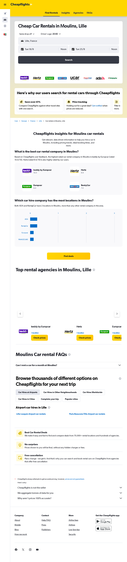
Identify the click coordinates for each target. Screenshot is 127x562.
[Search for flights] (5, 14)
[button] (5, 4)
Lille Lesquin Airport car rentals (31, 414)
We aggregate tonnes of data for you (70, 493)
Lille (40, 121)
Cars (16, 121)
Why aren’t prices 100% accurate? (70, 498)
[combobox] (27, 33)
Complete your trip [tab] (50, 399)
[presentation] (94, 269)
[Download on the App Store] (104, 528)
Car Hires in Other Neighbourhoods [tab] (60, 392)
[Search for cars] (5, 20)
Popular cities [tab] (71, 399)
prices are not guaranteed (74, 479)
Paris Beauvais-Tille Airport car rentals (87, 414)
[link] (68, 256)
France (32, 121)
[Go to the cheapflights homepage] (21, 4)
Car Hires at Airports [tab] (27, 392)
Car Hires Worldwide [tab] (92, 392)
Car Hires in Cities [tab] (26, 399)
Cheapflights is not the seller (70, 487)
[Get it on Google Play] (104, 521)
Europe (24, 121)
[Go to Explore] (5, 26)
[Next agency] (117, 314)
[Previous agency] (20, 314)
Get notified (97, 105)
